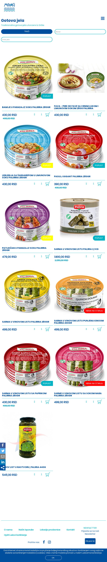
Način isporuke (26, 529)
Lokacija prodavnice (50, 529)
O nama (8, 529)
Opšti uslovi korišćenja (15, 535)
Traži (26, 31)
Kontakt (71, 529)
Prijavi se (90, 541)
